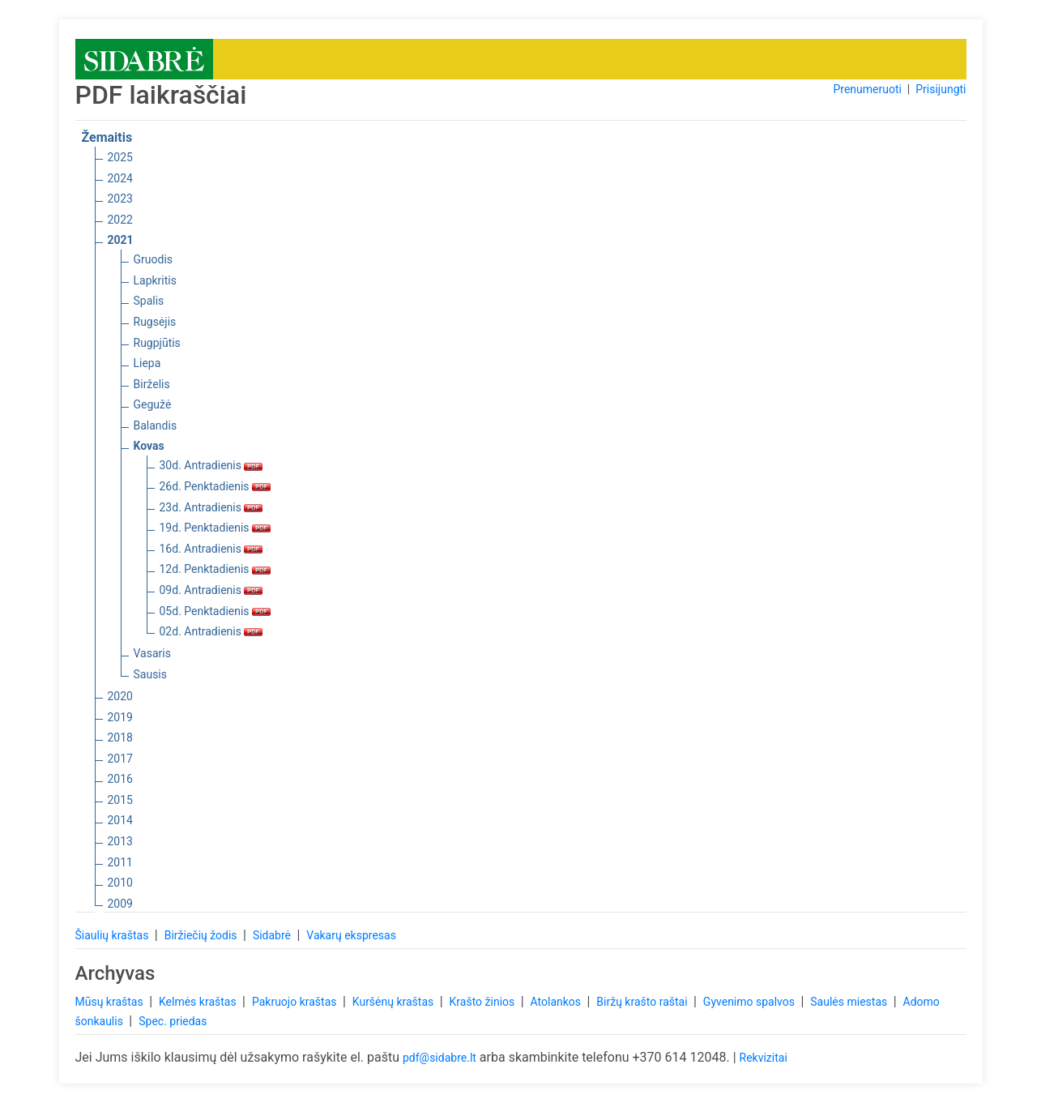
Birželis (152, 384)
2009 (120, 903)
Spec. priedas (173, 1021)
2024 (120, 178)
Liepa (147, 363)
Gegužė (153, 404)
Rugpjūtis (157, 342)
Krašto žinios (484, 1001)
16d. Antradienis (211, 548)
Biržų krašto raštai (643, 1001)
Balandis (155, 425)
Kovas (149, 445)
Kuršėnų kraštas (394, 1001)
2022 (120, 219)
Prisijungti (940, 89)
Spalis (149, 300)
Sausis (151, 674)
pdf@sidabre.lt (439, 1057)
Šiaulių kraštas (113, 935)
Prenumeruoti (867, 89)
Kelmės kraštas (199, 1001)
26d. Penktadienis (215, 486)
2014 (120, 820)
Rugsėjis (155, 321)
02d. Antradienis (211, 631)
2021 (121, 239)
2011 (120, 862)
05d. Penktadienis (215, 611)
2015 (120, 799)
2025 (120, 157)
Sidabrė (273, 935)
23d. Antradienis (211, 507)
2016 (120, 778)
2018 (120, 737)
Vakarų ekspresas (351, 935)
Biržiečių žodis (202, 935)
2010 (120, 882)
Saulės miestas (850, 1001)
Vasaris (152, 653)
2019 (120, 717)
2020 (120, 696)
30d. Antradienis (211, 465)
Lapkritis (155, 280)
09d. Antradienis (211, 590)
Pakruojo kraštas (295, 1001)
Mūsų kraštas (111, 1001)
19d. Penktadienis (215, 527)
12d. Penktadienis (215, 568)
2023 (120, 198)
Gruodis (153, 259)
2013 (120, 841)
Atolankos (557, 1001)
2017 (120, 758)
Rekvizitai (763, 1057)
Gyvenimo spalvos (750, 1001)
